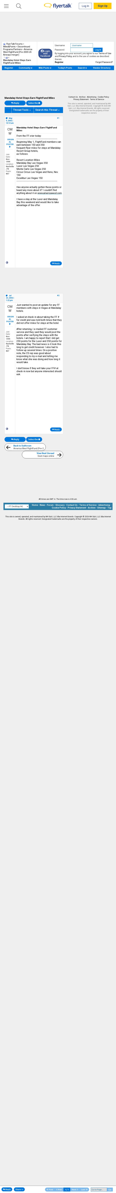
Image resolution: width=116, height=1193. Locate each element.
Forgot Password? (104, 62)
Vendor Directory (101, 68)
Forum (50, 505)
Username (60, 45)
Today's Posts (65, 68)
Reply (15, 103)
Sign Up (102, 6)
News (42, 505)
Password (59, 50)
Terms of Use (104, 53)
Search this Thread (46, 109)
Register (59, 62)
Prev (59, 1189)
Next (75, 1189)
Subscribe (34, 103)
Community (25, 68)
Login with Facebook (45, 53)
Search (82, 68)
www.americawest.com (49, 193)
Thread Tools (21, 109)
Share (19, 1189)
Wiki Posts (45, 68)
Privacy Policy (65, 56)
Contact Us (73, 97)
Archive (82, 97)
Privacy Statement (81, 99)
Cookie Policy (103, 97)
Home (35, 505)
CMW (10, 131)
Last (84, 1189)
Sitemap (101, 508)
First (50, 1189)
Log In (85, 6)
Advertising (91, 97)
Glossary (59, 505)
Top (109, 508)
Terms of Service (97, 99)
